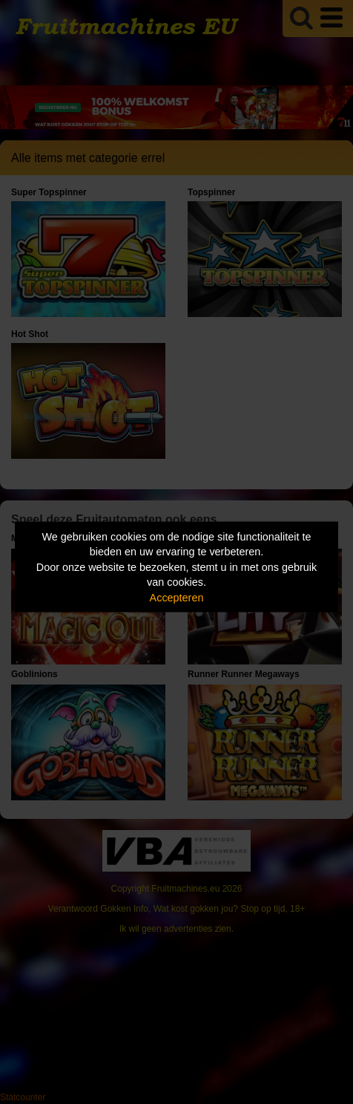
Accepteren (177, 597)
